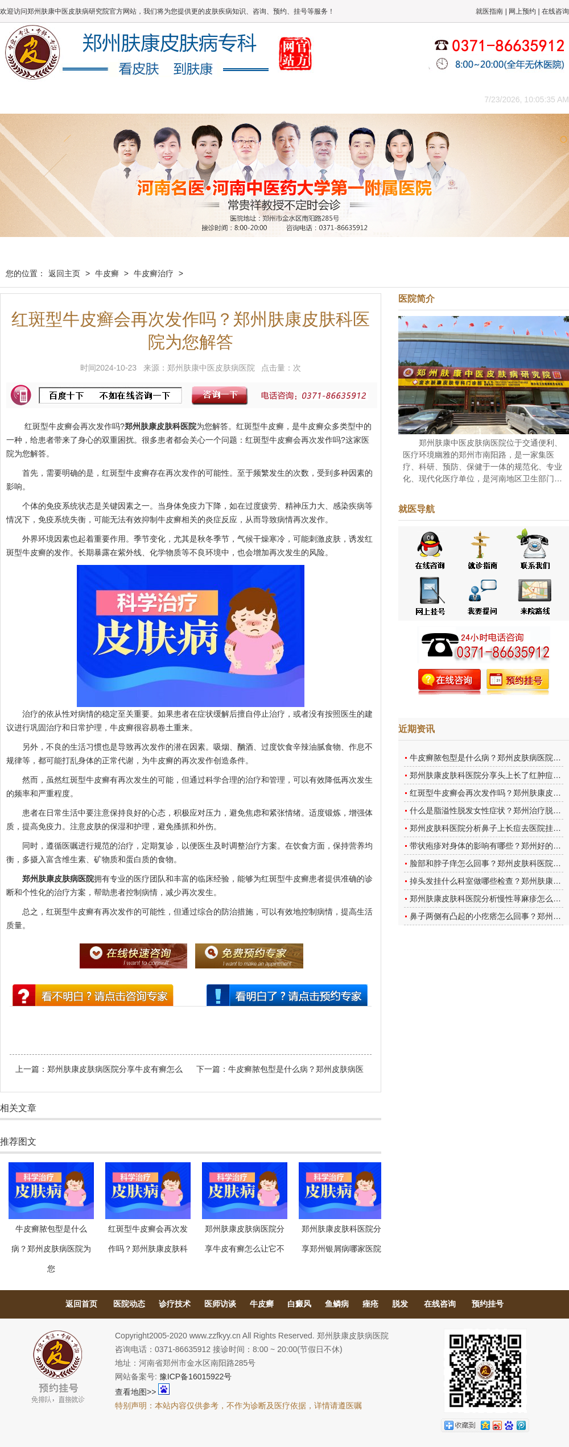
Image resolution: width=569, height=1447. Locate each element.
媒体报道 (179, 99)
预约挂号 (488, 1303)
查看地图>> (135, 1391)
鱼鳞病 (337, 1303)
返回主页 (64, 273)
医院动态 (129, 1303)
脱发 (400, 1303)
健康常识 (230, 99)
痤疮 (370, 1303)
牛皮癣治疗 (154, 273)
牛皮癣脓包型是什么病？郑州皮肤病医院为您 (51, 1248)
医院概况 (77, 99)
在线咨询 (555, 11)
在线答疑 (281, 99)
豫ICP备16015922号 (195, 1376)
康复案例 (333, 99)
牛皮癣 (107, 273)
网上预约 (522, 11)
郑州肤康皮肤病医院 (58, 878)
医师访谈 (220, 1303)
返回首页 (81, 1303)
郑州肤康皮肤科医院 (160, 426)
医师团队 (128, 99)
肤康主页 (25, 99)
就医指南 (489, 11)
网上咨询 (384, 99)
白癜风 (299, 1303)
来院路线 (435, 99)
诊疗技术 (175, 1303)
